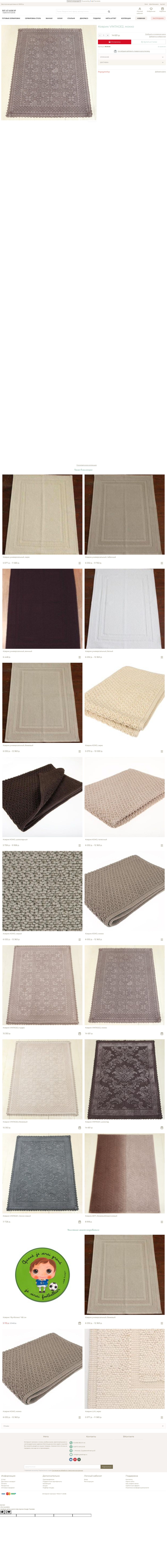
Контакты (129, 1479)
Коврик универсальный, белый (99, 651)
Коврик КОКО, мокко (94, 934)
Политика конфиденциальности (137, 1487)
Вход (86, 1479)
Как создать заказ (132, 1483)
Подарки (97, 18)
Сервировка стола (33, 18)
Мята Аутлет (111, 18)
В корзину (114, 42)
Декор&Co (84, 18)
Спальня (71, 18)
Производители (48, 1479)
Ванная (49, 18)
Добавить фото (160, 71)
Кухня (59, 18)
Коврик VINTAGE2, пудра (13, 1028)
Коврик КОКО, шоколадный (15, 840)
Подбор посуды (48, 1487)
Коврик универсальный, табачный (100, 557)
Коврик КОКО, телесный (96, 840)
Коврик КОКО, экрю (94, 745)
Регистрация (89, 1481)
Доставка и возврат (8, 1481)
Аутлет (162, 4)
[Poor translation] (7, 1512)
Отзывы (6, 1426)
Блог (146, 4)
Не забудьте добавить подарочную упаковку (134, 51)
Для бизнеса (153, 4)
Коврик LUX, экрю (93, 1411)
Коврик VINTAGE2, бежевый (15, 1122)
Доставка (104, 62)
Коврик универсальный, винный (17, 651)
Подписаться (106, 1467)
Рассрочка (5, 1485)
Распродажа (158, 18)
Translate (95, 1)
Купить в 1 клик (149, 42)
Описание (104, 57)
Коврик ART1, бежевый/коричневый (101, 1216)
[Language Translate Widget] (74, 1)
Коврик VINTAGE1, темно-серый (17, 1216)
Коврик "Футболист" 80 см (14, 1317)
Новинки (141, 18)
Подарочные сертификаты (52, 1481)
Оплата (4, 1483)
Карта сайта (130, 1481)
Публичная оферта (132, 1485)
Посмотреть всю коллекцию (86, 465)
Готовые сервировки (11, 18)
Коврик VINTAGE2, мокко (96, 1028)
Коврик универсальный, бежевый (18, 745)
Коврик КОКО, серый (12, 934)
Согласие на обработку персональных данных (67, 1470)
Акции (45, 1485)
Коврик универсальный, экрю (16, 557)
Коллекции (126, 18)
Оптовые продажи (8, 1487)
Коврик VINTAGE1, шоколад (97, 1122)
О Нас (3, 1479)
